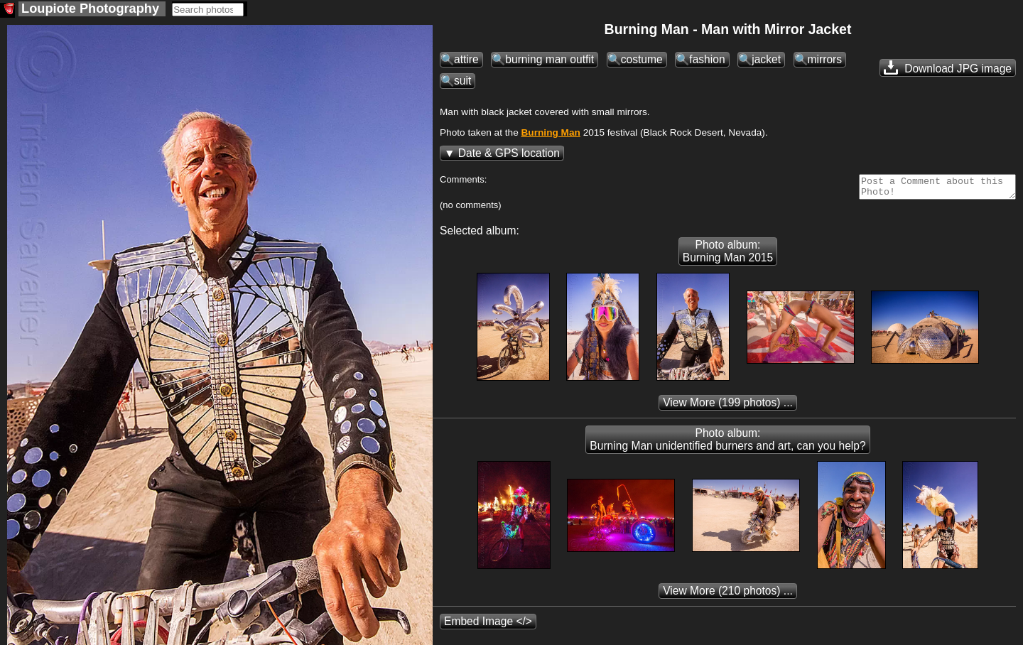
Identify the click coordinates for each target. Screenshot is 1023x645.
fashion (707, 59)
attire (466, 59)
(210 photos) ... (728, 595)
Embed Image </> (488, 625)
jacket (766, 59)
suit (462, 81)
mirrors (825, 59)
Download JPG (948, 67)
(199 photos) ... (728, 407)
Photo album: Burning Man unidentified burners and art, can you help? (727, 443)
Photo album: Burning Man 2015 (728, 255)
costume (642, 59)
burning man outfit (549, 59)
